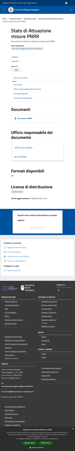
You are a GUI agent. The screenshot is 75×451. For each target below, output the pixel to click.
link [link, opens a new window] (57, 439)
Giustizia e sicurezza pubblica (15, 340)
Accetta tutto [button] (29, 443)
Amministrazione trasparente (15, 406)
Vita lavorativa (46, 309)
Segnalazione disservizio (49, 372)
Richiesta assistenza (48, 379)
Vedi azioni (16, 61)
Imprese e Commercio (48, 312)
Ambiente (8, 347)
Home (4, 18)
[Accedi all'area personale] (66, 3)
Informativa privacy (11, 414)
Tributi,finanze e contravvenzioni (16, 344)
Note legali (8, 417)
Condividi (16, 57)
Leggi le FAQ (45, 375)
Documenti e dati (30, 18)
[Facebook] (59, 290)
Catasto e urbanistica (48, 320)
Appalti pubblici (46, 316)
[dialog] (37, 439)
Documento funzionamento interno (51, 18)
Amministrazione (16, 18)
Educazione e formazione (13, 336)
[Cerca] (70, 10)
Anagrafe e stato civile (49, 301)
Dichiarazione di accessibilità (15, 421)
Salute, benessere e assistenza (15, 351)
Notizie (43, 337)
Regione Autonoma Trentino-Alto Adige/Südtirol (20, 3)
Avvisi (43, 344)
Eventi (43, 357)
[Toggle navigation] (4, 9)
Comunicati (45, 340)
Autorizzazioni (10, 355)
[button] (37, 448)
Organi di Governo (11, 301)
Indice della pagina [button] (20, 78)
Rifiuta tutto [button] (46, 443)
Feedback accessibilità (12, 425)
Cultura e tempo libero (49, 305)
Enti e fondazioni (10, 312)
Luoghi (43, 353)
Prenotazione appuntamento (51, 368)
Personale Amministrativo (14, 320)
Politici (7, 316)
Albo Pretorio (9, 410)
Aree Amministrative (12, 305)
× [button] (72, 429)
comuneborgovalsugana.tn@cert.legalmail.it (17, 386)
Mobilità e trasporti (48, 326)
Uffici (6, 309)
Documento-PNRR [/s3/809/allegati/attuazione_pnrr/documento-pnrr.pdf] (24, 118)
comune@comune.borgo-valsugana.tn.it (19, 391)
